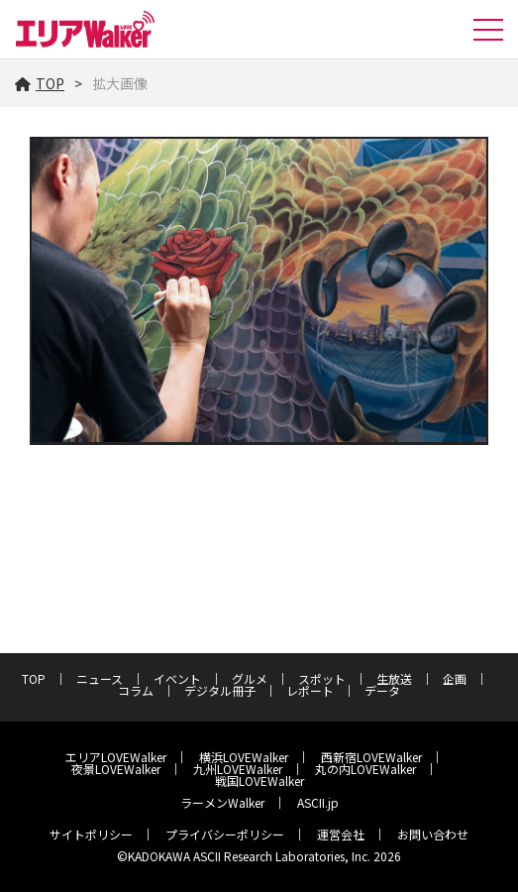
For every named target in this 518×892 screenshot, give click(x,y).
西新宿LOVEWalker (371, 756)
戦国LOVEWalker (259, 780)
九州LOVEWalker (237, 768)
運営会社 (340, 834)
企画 (454, 678)
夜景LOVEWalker (115, 768)
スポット (322, 678)
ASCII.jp (318, 802)
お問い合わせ (432, 834)
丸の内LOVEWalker (365, 768)
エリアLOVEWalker (115, 756)
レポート (310, 690)
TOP (39, 83)
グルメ (249, 678)
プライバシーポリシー (224, 834)
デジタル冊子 (220, 690)
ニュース (99, 678)
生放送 (394, 678)
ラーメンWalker (222, 802)
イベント (177, 678)
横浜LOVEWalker (243, 756)
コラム (136, 690)
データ (382, 690)
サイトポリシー (91, 834)
